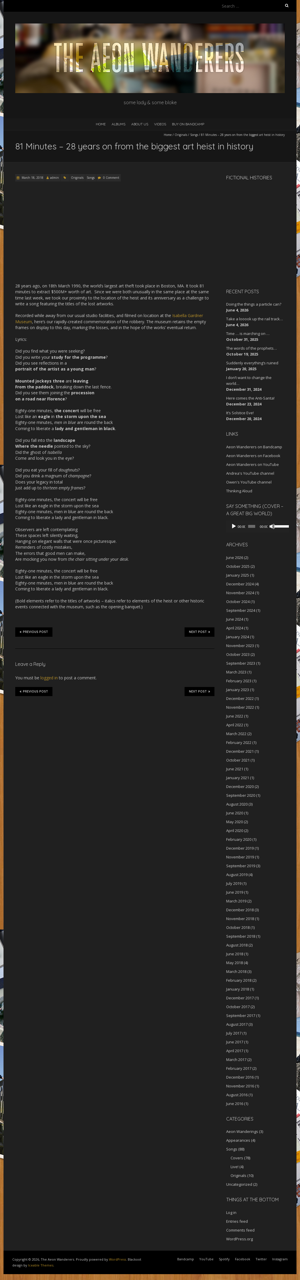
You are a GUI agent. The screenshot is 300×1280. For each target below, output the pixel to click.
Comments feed (240, 1230)
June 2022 (234, 716)
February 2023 (238, 680)
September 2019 (240, 865)
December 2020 (240, 786)
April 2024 (234, 628)
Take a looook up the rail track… (254, 318)
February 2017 (238, 1068)
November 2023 (240, 645)
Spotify (224, 1259)
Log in (231, 1212)
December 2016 (240, 1077)
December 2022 (240, 698)
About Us (139, 124)
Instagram (280, 1259)
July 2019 (233, 883)
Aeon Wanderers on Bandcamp (254, 446)
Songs (194, 135)
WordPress (117, 1259)
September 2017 (240, 1015)
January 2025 (237, 575)
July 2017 (233, 1033)
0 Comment (111, 178)
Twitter (261, 1259)
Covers (237, 1158)
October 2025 (238, 566)
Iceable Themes (40, 1265)
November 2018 (240, 918)
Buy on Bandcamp (188, 124)
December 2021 (240, 751)
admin (54, 178)
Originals (181, 135)
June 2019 (234, 892)
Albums (118, 124)
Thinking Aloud (239, 491)
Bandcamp (185, 1259)
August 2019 (237, 874)
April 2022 (234, 724)
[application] (255, 526)
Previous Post (34, 632)
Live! (234, 1166)
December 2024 (240, 584)
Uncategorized (239, 1184)
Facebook (242, 1259)
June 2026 (234, 557)
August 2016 (237, 1094)
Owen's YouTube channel (249, 482)
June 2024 (234, 619)
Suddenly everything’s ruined (252, 363)
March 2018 (236, 971)
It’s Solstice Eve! (240, 412)
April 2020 (234, 830)
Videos (160, 124)
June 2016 (234, 1103)
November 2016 (240, 1086)
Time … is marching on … (248, 333)
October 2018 (238, 927)
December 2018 (240, 909)
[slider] (250, 526)
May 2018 (234, 962)
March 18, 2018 (32, 178)
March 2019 (236, 901)
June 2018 (234, 953)
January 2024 (237, 636)
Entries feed (237, 1221)
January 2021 (237, 777)
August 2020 (237, 804)
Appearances (238, 1140)
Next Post (199, 632)
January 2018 (237, 989)
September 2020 (240, 795)
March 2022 (236, 733)
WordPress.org (239, 1239)
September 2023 (240, 663)
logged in (49, 678)
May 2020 (234, 821)
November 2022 (240, 707)
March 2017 (236, 1059)
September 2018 (240, 936)
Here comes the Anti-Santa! (250, 398)
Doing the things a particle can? (253, 304)
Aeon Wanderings (242, 1131)
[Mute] (269, 526)
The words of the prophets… (251, 348)
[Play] (234, 526)
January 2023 (237, 689)
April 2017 (234, 1050)
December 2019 (240, 848)
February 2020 (238, 839)
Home (101, 124)
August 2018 (237, 945)
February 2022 (238, 742)
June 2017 (234, 1042)
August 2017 (237, 1024)
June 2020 (234, 813)
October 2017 (238, 1006)
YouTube (206, 1259)
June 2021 (234, 769)
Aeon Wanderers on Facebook (253, 455)
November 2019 (240, 857)
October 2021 (238, 760)
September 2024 (240, 610)
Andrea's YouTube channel (250, 473)
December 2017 (240, 998)
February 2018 (238, 980)
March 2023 (236, 672)
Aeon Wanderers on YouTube (252, 464)
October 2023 (238, 654)
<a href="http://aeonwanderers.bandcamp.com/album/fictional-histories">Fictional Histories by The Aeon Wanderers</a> (251, 233)
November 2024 (240, 592)
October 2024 (238, 601)
